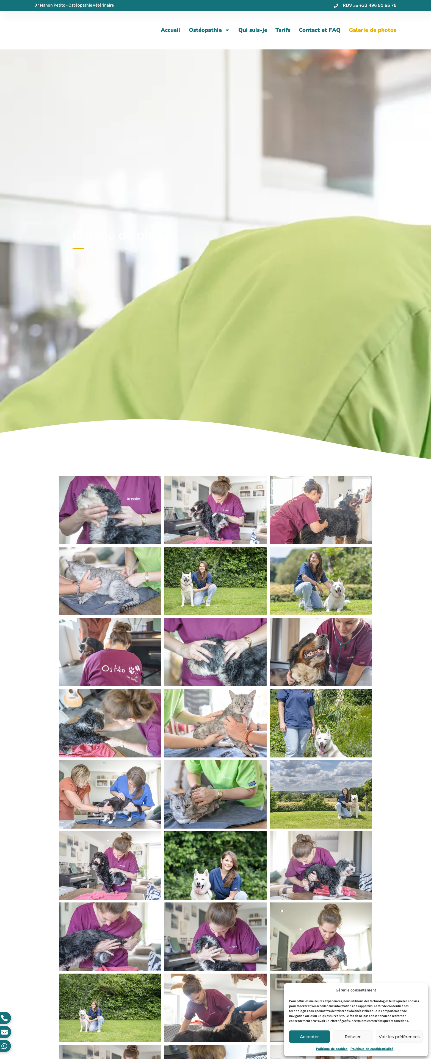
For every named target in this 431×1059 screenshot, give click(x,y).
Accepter (309, 1036)
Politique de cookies (332, 1049)
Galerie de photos (373, 30)
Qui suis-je (252, 30)
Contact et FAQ (319, 30)
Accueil (171, 30)
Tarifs (283, 30)
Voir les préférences (399, 1036)
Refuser (353, 1036)
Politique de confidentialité (372, 1049)
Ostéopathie (209, 30)
